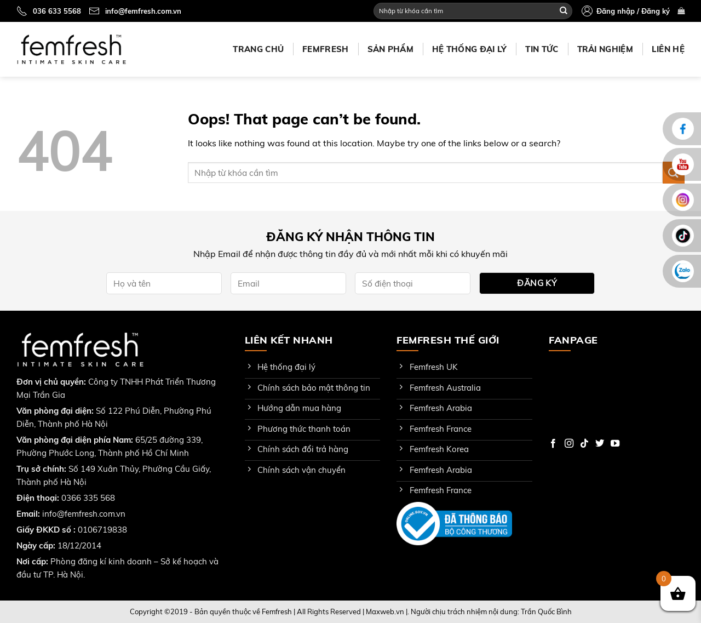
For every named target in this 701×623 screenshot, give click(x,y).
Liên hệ (668, 49)
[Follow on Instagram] (569, 444)
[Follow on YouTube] (615, 444)
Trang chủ (258, 49)
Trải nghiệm (605, 49)
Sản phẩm (390, 49)
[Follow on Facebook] (553, 444)
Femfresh (325, 49)
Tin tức (541, 49)
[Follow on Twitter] (599, 444)
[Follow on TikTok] (584, 444)
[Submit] (563, 11)
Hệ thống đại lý (469, 49)
